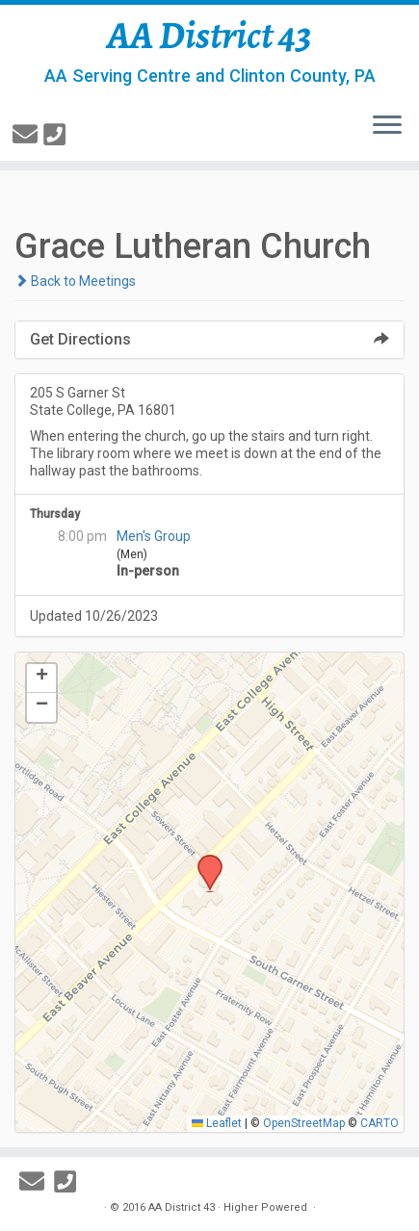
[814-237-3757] (57, 134)
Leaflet (217, 1123)
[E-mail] (28, 134)
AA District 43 (209, 35)
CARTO (379, 1123)
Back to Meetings (75, 281)
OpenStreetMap (304, 1123)
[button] (203, 860)
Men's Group (154, 536)
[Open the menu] (387, 126)
